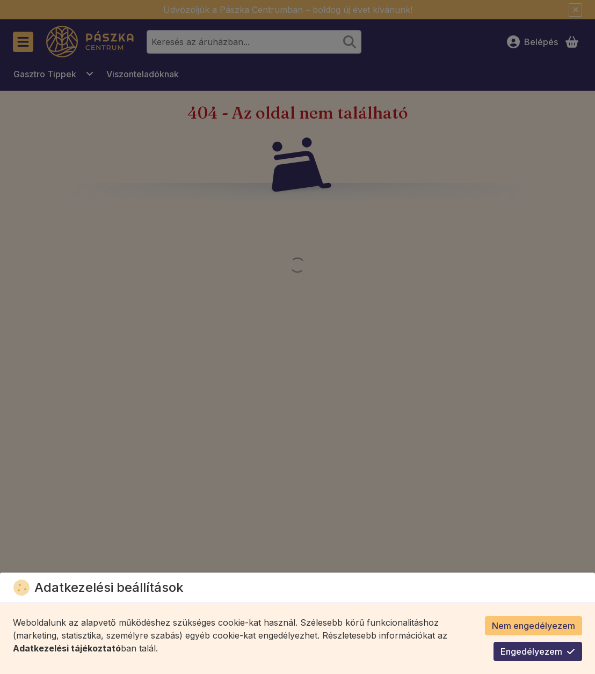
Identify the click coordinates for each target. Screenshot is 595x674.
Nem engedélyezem (533, 625)
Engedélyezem (537, 651)
